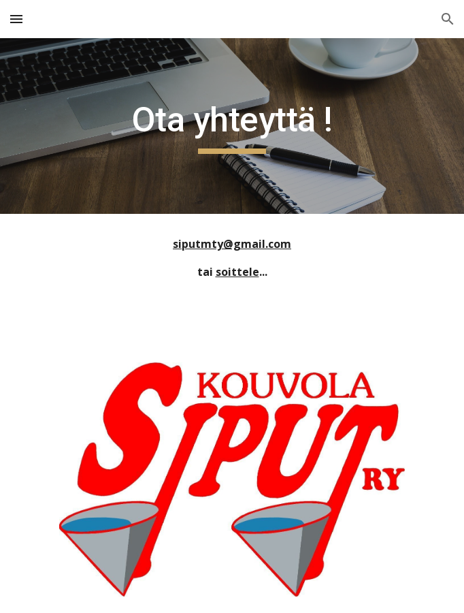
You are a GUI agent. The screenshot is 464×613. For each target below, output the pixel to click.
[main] (231, 126)
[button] (16, 18)
